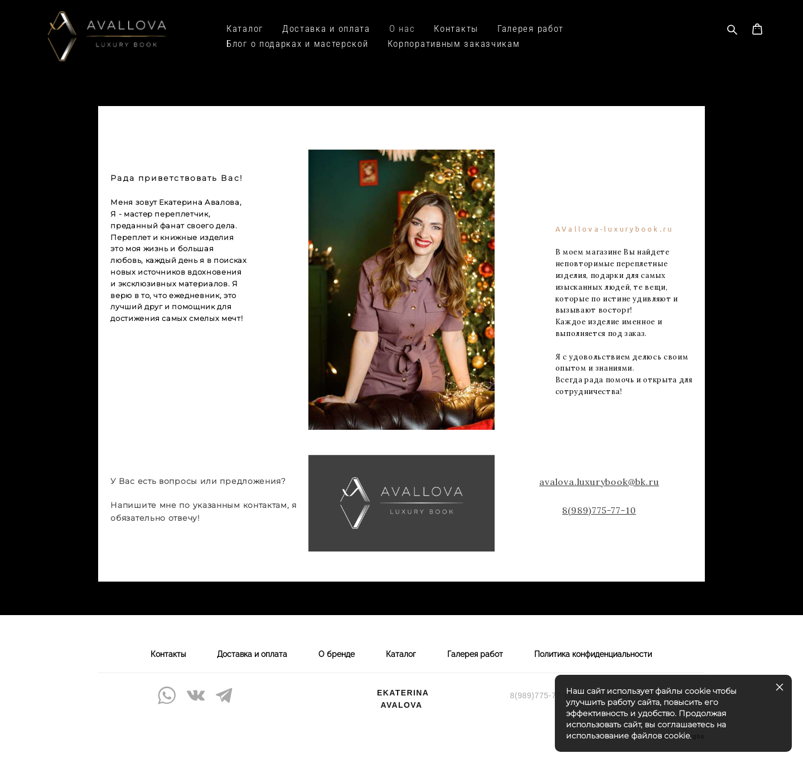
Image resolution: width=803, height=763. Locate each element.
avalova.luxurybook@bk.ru (599, 493)
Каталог (244, 28)
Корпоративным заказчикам (454, 44)
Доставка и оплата (326, 28)
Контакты (456, 28)
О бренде (336, 654)
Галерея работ (530, 28)
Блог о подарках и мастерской (297, 44)
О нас (402, 28)
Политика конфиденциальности (593, 654)
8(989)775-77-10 (599, 521)
